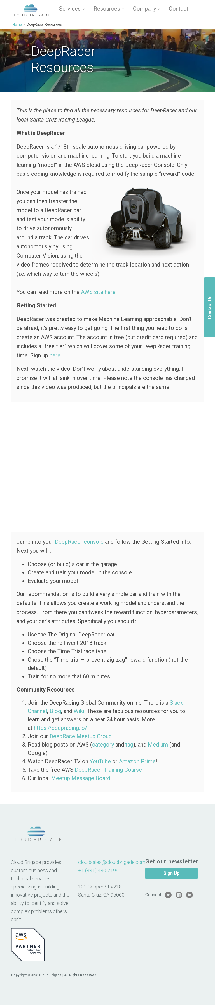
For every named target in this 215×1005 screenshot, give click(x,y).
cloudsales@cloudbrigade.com (111, 862)
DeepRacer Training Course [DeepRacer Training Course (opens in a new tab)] (108, 769)
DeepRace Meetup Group (81, 736)
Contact (178, 8)
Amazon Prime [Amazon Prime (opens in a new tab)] (137, 761)
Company (144, 8)
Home (17, 25)
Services (70, 8)
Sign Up (171, 873)
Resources (107, 8)
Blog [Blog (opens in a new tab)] (55, 711)
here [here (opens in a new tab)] (55, 355)
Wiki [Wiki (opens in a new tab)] (79, 711)
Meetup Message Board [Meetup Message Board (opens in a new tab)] (80, 778)
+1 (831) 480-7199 (98, 870)
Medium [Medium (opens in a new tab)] (158, 744)
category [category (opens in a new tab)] (103, 744)
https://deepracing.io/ (60, 727)
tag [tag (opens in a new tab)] (129, 744)
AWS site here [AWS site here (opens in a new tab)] (98, 292)
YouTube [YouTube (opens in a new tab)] (100, 761)
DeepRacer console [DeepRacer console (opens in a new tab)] (79, 541)
